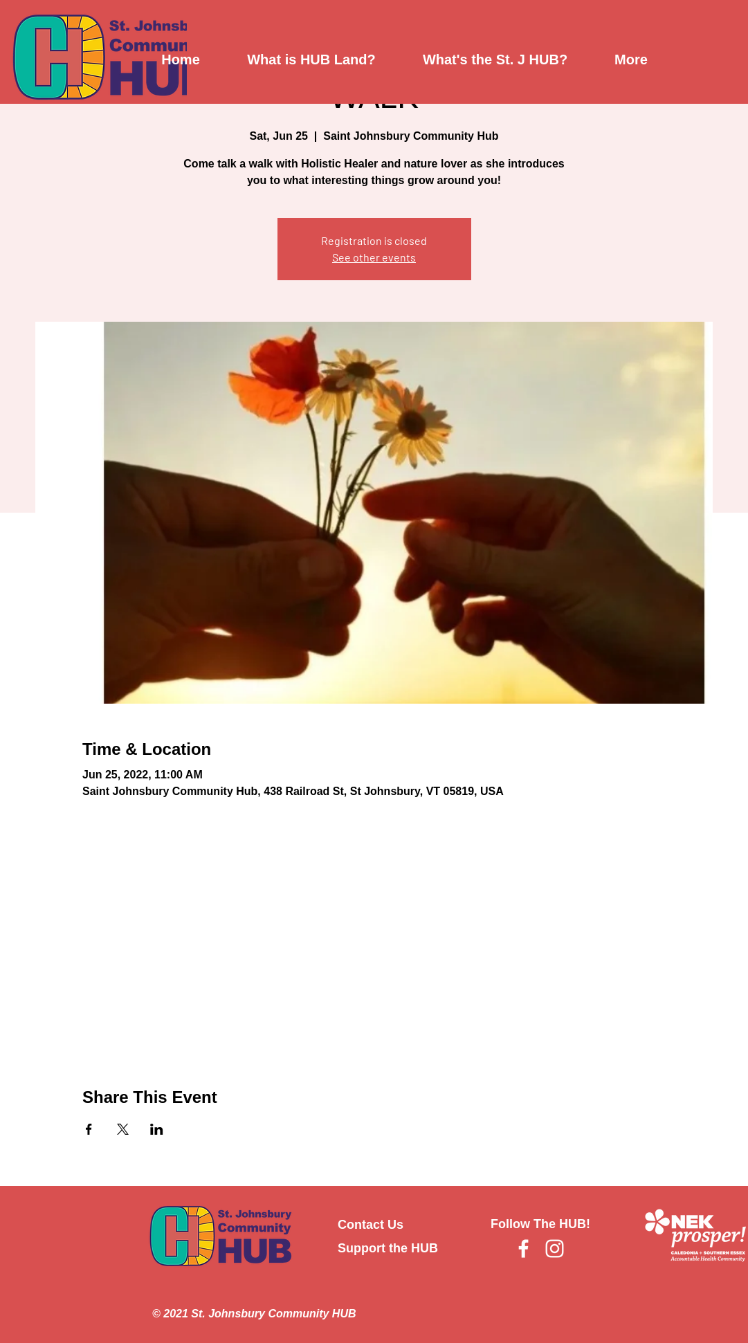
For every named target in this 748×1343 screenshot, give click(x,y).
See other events (374, 257)
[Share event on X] (122, 1129)
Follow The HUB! (540, 1224)
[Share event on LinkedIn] (156, 1129)
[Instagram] (554, 1248)
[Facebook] (523, 1248)
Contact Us (370, 1225)
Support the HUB (388, 1248)
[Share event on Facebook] (88, 1129)
